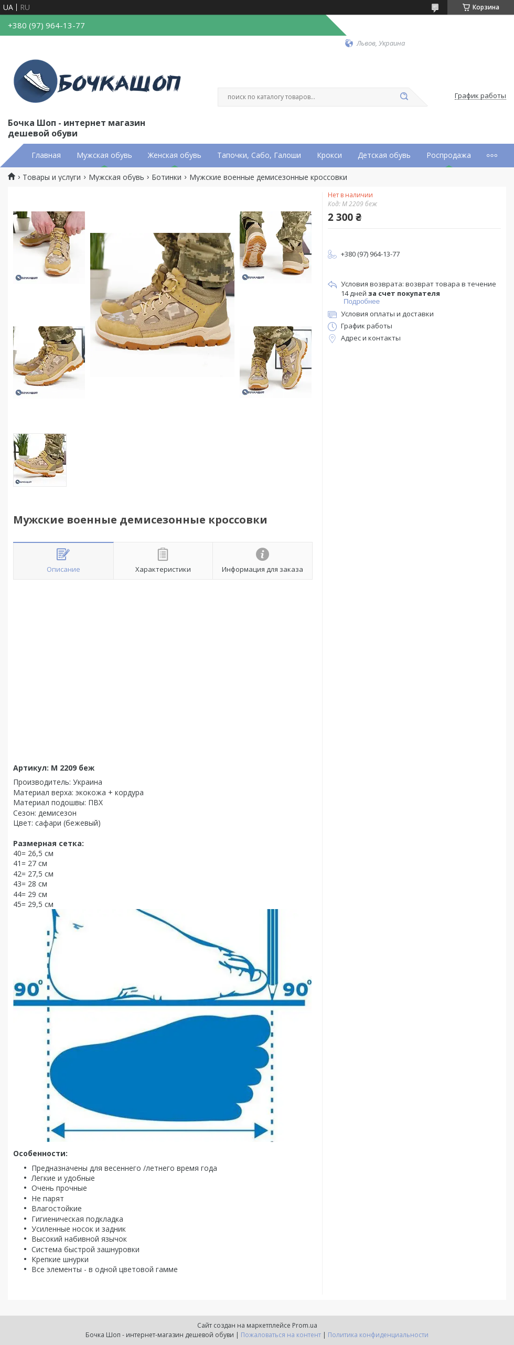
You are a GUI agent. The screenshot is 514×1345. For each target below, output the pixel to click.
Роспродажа (448, 155)
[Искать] (403, 97)
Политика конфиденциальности (378, 1334)
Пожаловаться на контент (281, 1334)
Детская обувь (384, 155)
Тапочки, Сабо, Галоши (259, 155)
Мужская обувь (104, 155)
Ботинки (166, 177)
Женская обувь (174, 155)
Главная (46, 155)
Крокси (329, 155)
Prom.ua (304, 1325)
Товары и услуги (52, 177)
